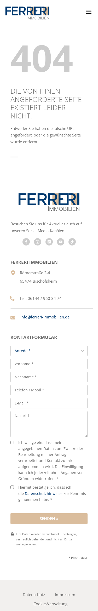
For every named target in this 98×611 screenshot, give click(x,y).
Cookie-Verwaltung (50, 603)
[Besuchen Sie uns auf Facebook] (26, 241)
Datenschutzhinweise (43, 493)
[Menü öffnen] (88, 11)
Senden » (49, 518)
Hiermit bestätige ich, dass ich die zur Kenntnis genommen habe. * (48, 493)
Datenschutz (34, 594)
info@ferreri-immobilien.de (45, 316)
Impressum (65, 594)
